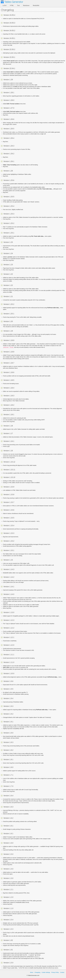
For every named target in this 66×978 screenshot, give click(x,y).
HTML (12, 5)
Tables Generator (13, 1)
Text (18, 5)
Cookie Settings (46, 972)
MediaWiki (36, 5)
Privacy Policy (55, 972)
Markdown (26, 5)
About (31, 972)
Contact (62, 972)
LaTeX (4, 5)
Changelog (37, 972)
